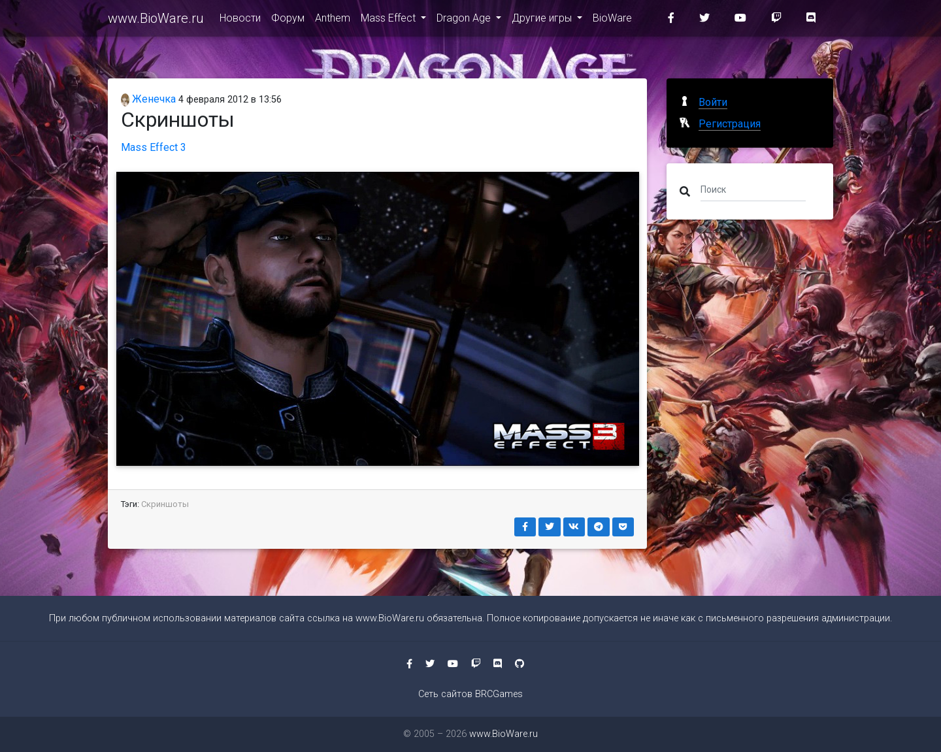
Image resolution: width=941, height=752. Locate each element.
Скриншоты (165, 504)
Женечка (148, 99)
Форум (288, 20)
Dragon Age (465, 20)
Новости (240, 20)
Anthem (332, 20)
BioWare (612, 20)
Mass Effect (389, 20)
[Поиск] (753, 188)
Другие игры (543, 20)
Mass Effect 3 (153, 147)
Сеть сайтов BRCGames (470, 694)
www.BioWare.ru (156, 21)
